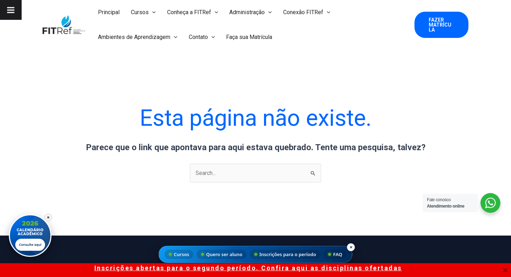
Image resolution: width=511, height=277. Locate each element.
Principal (109, 12)
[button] (152, 12)
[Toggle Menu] (11, 10)
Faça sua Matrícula (249, 37)
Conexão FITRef (306, 12)
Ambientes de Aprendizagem (137, 37)
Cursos (143, 12)
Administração (250, 12)
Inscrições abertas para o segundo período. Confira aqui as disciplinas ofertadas (248, 268)
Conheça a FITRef (192, 12)
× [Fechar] (48, 217)
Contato (202, 37)
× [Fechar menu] (351, 246)
